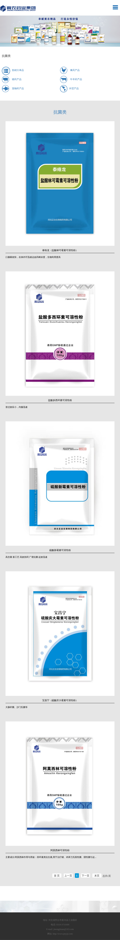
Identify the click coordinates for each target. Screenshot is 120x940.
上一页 (68, 875)
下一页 (85, 875)
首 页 (57, 875)
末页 (96, 875)
